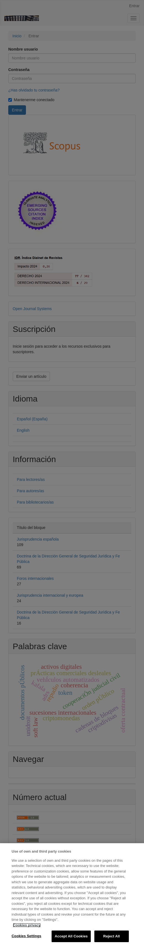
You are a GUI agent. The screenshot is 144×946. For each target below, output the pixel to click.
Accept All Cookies (71, 936)
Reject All (111, 936)
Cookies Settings (26, 936)
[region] (72, 894)
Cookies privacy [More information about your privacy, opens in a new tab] (27, 925)
